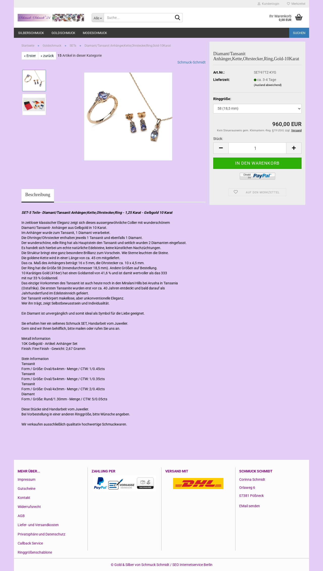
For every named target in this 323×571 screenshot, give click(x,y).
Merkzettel (296, 4)
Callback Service (30, 543)
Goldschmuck (63, 33)
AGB (21, 516)
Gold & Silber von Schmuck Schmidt (141, 565)
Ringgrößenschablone (35, 552)
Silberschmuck (31, 33)
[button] (220, 148)
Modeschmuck (95, 33)
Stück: (218, 139)
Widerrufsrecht (29, 507)
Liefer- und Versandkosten (38, 525)
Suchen (299, 33)
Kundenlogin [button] (268, 4)
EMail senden (249, 506)
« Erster (30, 56)
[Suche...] (98, 17)
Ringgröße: (222, 99)
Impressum (26, 479)
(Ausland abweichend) (268, 85)
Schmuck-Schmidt (191, 62)
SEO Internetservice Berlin (192, 565)
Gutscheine (26, 489)
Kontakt (24, 498)
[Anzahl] (257, 148)
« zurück (47, 56)
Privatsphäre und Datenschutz (41, 534)
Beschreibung (37, 194)
